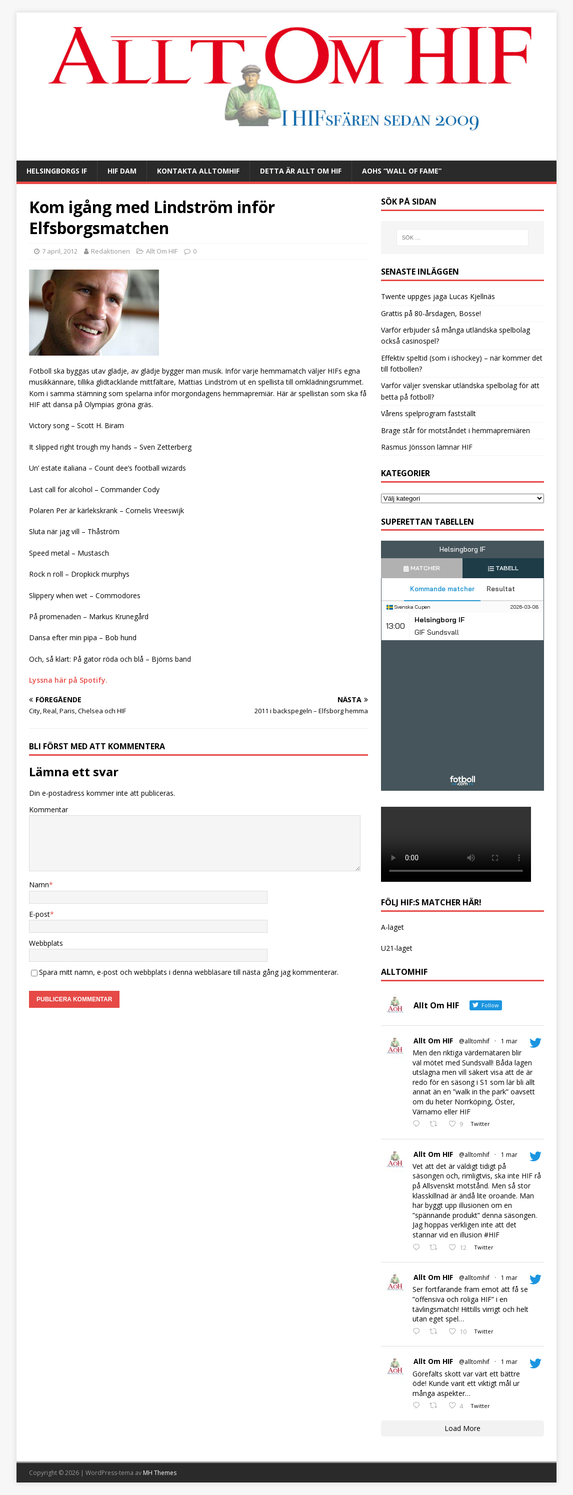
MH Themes (159, 1472)
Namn (39, 884)
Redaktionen (110, 251)
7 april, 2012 (60, 251)
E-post (39, 914)
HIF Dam (122, 171)
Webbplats (46, 943)
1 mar (509, 1041)
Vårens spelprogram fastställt (428, 413)
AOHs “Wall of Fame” (402, 171)
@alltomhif (474, 1041)
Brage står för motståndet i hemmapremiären (455, 430)
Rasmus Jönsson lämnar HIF (426, 447)
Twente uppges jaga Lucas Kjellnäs (438, 296)
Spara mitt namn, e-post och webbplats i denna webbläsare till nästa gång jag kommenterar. (188, 972)
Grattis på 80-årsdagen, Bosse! (431, 313)
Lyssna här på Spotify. (68, 680)
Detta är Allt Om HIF (301, 171)
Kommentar (48, 809)
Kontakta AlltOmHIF (198, 171)
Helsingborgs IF (56, 171)
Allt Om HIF (162, 251)
